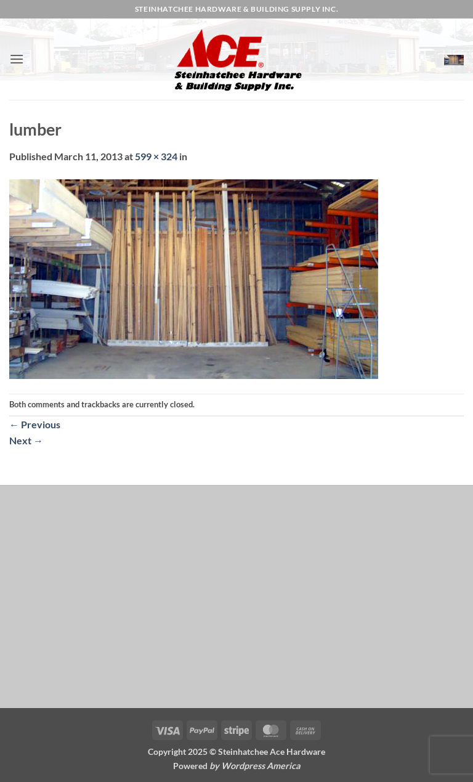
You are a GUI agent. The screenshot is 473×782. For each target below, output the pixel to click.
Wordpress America (261, 765)
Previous (34, 424)
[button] (16, 59)
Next (26, 440)
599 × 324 (156, 156)
